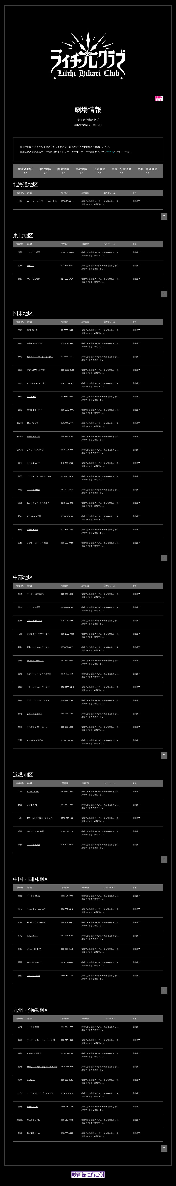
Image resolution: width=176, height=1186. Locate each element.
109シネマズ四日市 (35, 740)
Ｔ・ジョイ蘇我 (33, 490)
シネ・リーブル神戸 (35, 831)
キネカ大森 (31, 397)
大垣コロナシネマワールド (38, 700)
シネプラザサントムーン (37, 727)
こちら (110, 152)
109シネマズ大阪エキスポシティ (40, 818)
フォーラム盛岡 (33, 252)
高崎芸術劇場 (32, 530)
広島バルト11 (32, 936)
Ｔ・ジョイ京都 (33, 845)
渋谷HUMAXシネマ (35, 343)
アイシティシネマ (34, 621)
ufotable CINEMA (34, 949)
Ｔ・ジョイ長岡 (33, 607)
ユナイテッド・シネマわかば (39, 476)
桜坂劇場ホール (33, 1133)
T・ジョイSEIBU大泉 (36, 383)
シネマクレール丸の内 (36, 909)
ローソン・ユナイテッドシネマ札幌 (42, 201)
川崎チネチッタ (33, 436)
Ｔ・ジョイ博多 (33, 1027)
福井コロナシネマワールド (38, 647)
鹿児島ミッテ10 (33, 1120)
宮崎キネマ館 (32, 1107)
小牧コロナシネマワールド (38, 687)
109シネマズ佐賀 (34, 1053)
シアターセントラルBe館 (37, 543)
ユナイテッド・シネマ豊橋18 (39, 674)
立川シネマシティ (34, 410)
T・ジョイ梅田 (33, 791)
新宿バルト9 (32, 330)
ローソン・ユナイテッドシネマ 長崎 (42, 1067)
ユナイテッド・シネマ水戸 (38, 503)
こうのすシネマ (33, 463)
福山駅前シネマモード (36, 922)
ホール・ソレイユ (34, 962)
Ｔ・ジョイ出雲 (33, 896)
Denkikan (31, 1080)
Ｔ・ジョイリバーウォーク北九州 (41, 1040)
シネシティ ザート (34, 714)
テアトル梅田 (32, 805)
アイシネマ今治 (33, 976)
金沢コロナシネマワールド (38, 634)
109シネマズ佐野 (34, 516)
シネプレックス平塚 (35, 450)
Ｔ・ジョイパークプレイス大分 (40, 1093)
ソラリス (30, 266)
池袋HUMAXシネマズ (36, 370)
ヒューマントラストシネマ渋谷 (40, 357)
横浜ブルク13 (32, 423)
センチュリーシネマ (35, 660)
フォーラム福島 (33, 279)
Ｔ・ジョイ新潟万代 (35, 594)
